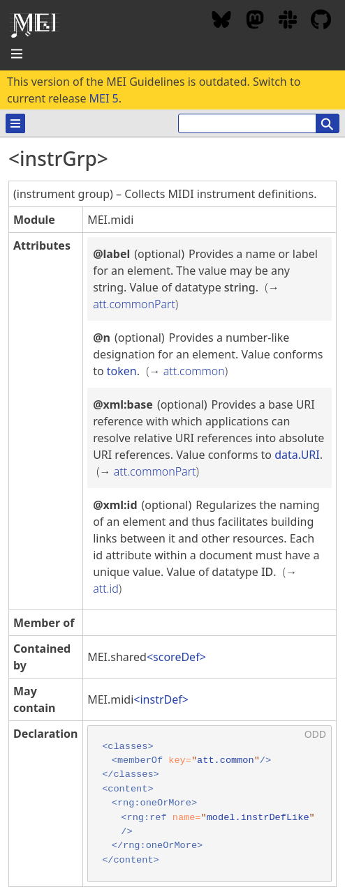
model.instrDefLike (258, 817)
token (122, 371)
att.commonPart (134, 304)
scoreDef (176, 657)
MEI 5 (104, 98)
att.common (194, 371)
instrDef (161, 699)
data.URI (297, 454)
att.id (106, 588)
